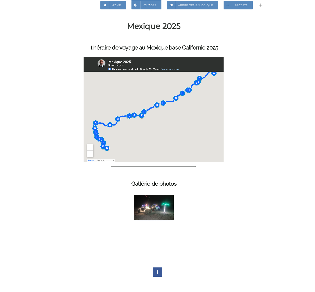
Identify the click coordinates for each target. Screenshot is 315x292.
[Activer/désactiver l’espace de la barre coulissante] (261, 5)
